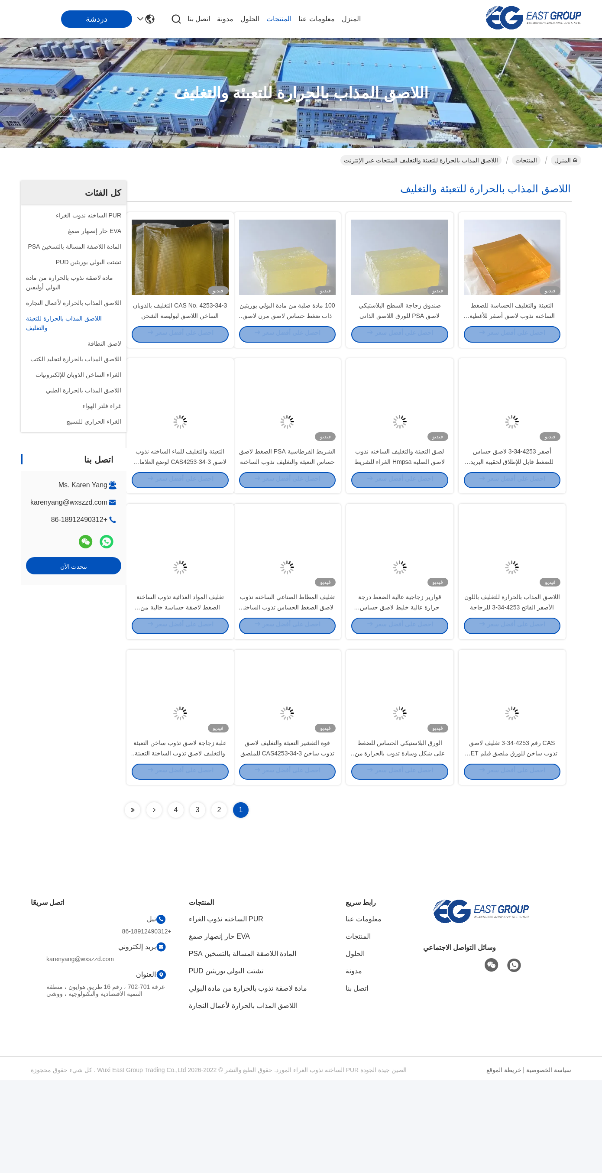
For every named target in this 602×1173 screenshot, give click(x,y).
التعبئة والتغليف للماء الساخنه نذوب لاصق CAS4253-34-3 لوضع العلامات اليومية (180, 507)
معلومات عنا (316, 19)
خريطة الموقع (503, 1162)
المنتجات (278, 19)
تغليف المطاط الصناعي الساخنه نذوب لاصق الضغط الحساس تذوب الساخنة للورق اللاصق (287, 676)
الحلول (249, 19)
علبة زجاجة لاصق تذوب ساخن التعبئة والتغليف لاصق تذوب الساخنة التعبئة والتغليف (180, 845)
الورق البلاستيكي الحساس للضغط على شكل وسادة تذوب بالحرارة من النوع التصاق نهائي (400, 845)
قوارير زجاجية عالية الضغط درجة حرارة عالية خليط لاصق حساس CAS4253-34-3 (399, 676)
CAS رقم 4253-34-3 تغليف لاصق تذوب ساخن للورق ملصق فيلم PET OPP (511, 845)
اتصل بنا (199, 19)
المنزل (351, 19)
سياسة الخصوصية (548, 1162)
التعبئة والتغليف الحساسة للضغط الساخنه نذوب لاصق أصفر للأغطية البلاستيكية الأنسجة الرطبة (512, 338)
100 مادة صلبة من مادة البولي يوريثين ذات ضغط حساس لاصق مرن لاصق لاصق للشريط (287, 338)
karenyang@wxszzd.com (68, 502)
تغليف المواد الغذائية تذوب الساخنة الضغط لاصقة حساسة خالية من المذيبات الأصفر (180, 676)
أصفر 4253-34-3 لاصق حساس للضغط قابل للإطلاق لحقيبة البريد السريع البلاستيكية (511, 507)
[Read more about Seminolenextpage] (154, 903)
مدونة (225, 19)
